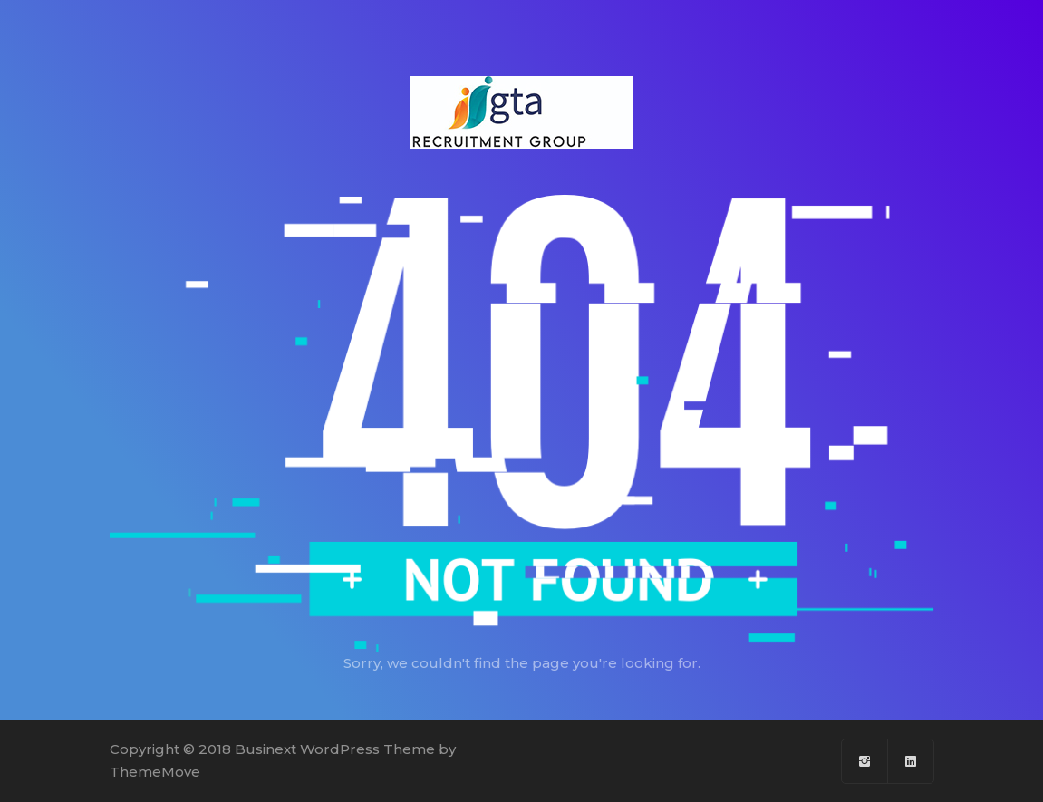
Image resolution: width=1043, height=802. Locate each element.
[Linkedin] (910, 761)
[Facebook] (865, 761)
